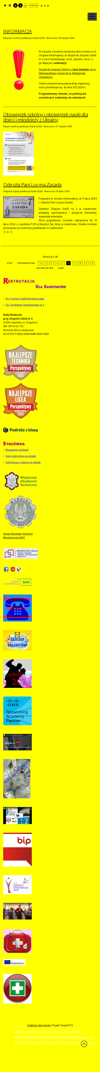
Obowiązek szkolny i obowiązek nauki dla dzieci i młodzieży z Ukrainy (45, 134)
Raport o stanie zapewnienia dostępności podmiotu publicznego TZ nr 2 (55, 1059)
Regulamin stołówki (17, 466)
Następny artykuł (44, 285)
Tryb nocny (10, 5)
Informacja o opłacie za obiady (23, 479)
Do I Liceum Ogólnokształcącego (25, 315)
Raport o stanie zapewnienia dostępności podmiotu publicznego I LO (53, 1054)
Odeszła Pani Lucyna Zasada (32, 202)
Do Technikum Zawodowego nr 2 (25, 321)
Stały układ (31, 5)
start (10, 280)
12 (92, 280)
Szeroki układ (36, 5)
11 (86, 280)
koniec (61, 285)
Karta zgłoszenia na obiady (21, 473)
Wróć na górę (84, 1061)
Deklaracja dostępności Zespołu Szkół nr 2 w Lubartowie (46, 1048)
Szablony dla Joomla (38, 1042)
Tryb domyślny (5, 5)
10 (80, 280)
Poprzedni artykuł (26, 280)
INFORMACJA (17, 48)
